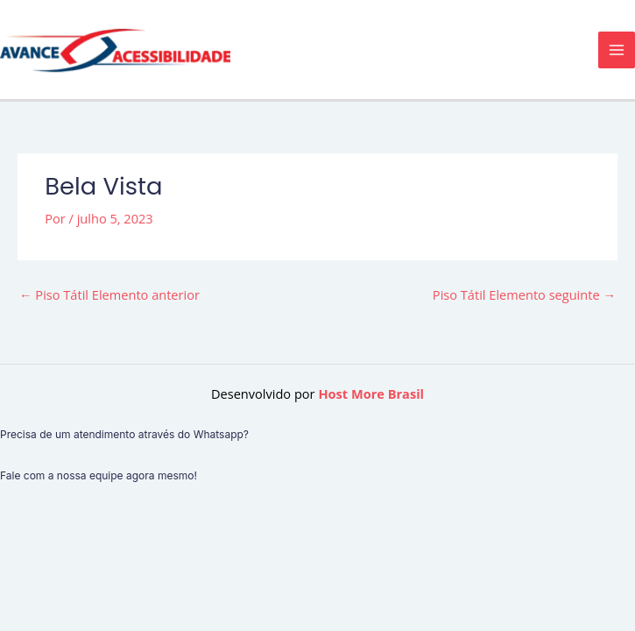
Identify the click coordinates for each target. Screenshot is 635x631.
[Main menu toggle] (616, 50)
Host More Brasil (371, 393)
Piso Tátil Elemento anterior (109, 294)
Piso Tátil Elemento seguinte (524, 294)
